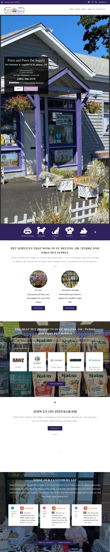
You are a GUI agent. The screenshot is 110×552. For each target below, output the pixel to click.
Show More (29, 522)
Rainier (63, 489)
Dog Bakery (69, 236)
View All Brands (56, 383)
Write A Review (65, 542)
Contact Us (30, 88)
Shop (19, 88)
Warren (41, 489)
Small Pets (83, 236)
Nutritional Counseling (27, 236)
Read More (38, 308)
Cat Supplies (55, 236)
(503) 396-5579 (26, 78)
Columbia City (31, 489)
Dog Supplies (41, 236)
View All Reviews (46, 542)
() (34, 82)
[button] (107, 120)
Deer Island (50, 489)
